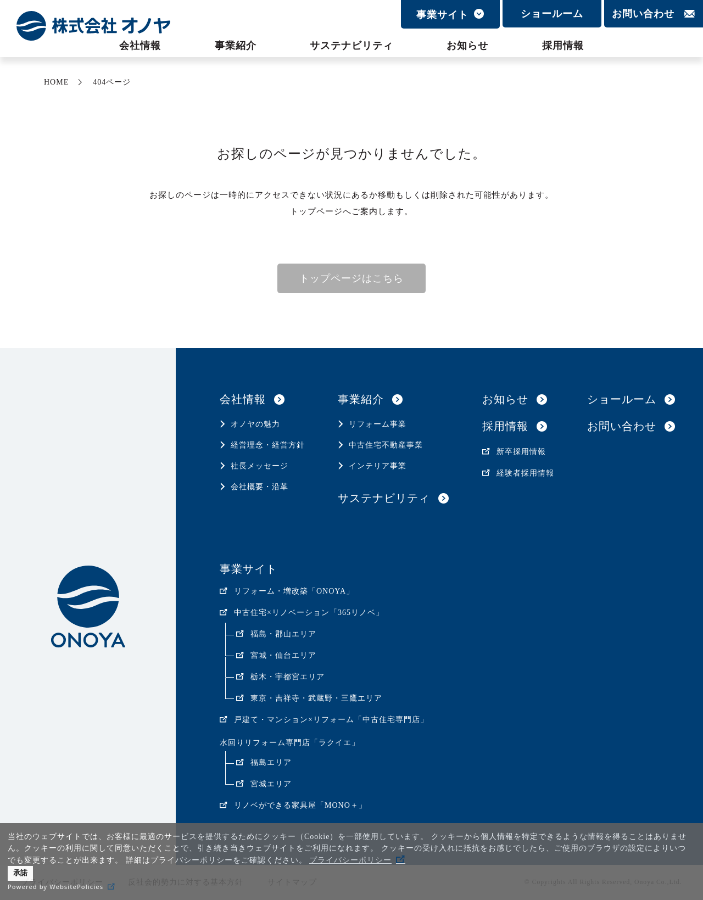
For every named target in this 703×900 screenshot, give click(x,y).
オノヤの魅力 (255, 424)
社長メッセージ (259, 466)
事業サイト (442, 14)
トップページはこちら (351, 278)
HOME (56, 82)
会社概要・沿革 (259, 487)
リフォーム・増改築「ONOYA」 (294, 591)
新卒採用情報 (521, 452)
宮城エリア (271, 784)
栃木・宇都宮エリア (287, 677)
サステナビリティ (351, 45)
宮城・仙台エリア (283, 655)
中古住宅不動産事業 (386, 445)
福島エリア (271, 762)
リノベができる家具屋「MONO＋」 (300, 805)
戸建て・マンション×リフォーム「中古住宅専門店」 (331, 719)
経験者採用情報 (525, 473)
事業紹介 (235, 45)
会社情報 (140, 45)
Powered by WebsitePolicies (55, 886)
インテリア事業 (377, 466)
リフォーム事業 (377, 424)
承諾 (20, 873)
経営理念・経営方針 (268, 445)
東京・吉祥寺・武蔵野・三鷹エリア (316, 698)
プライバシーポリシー (350, 860)
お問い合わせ (643, 13)
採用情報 (563, 45)
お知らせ (467, 45)
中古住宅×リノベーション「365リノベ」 (309, 612)
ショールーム (552, 13)
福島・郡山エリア (283, 634)
